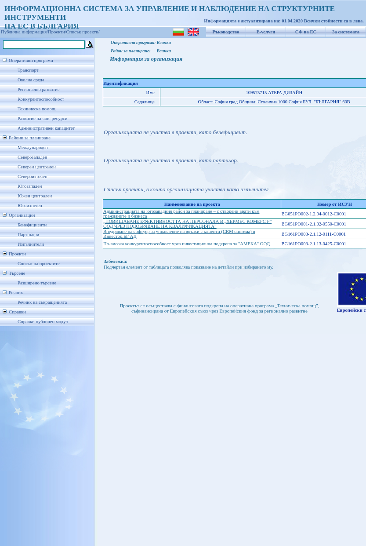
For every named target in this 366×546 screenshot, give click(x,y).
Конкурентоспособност (41, 99)
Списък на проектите (39, 263)
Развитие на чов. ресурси (43, 118)
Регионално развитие (39, 89)
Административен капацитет (46, 128)
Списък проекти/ (83, 31)
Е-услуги (266, 31)
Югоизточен (30, 205)
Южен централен (35, 195)
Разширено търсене (37, 282)
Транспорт (28, 70)
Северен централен (37, 166)
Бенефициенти (32, 224)
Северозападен (32, 157)
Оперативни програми (31, 60)
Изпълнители (31, 244)
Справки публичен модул (43, 321)
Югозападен (30, 186)
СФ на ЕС (305, 31)
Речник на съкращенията (42, 302)
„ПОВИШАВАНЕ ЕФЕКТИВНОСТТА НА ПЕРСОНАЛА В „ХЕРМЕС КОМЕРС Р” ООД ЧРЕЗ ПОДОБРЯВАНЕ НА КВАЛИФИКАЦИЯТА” (187, 224)
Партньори (28, 234)
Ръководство (226, 31)
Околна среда (31, 79)
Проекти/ (57, 31)
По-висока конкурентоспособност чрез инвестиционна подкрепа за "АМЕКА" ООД (186, 243)
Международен (33, 147)
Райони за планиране (30, 137)
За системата (345, 31)
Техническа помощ (36, 108)
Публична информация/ (24, 31)
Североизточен (32, 176)
